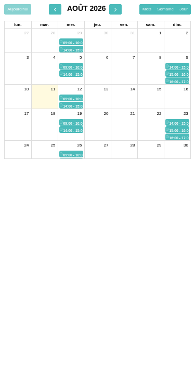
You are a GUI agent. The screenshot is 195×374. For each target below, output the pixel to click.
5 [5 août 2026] (81, 57)
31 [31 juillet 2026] (133, 33)
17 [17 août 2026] (26, 113)
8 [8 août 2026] (160, 57)
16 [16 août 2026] (186, 89)
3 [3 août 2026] (28, 57)
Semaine (165, 9)
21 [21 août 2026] (133, 113)
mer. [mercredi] (71, 24)
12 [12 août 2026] (79, 89)
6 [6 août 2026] (107, 57)
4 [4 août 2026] (54, 57)
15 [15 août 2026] (159, 89)
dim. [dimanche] (177, 24)
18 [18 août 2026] (53, 113)
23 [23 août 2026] (186, 113)
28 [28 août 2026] (133, 145)
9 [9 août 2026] (187, 57)
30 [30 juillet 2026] (106, 33)
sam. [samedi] (150, 24)
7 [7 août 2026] (134, 57)
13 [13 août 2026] (106, 89)
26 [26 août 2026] (79, 145)
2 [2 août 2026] (187, 33)
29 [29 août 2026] (159, 145)
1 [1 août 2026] (160, 33)
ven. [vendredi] (124, 24)
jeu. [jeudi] (97, 24)
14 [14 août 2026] (133, 89)
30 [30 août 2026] (186, 145)
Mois (146, 9)
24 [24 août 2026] (26, 145)
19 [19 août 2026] (79, 113)
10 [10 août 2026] (26, 89)
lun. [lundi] (17, 24)
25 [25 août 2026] (53, 145)
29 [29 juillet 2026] (79, 33)
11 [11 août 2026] (53, 89)
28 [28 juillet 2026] (53, 33)
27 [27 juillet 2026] (26, 33)
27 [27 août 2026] (106, 145)
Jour (183, 9)
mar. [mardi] (44, 24)
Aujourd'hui (17, 9)
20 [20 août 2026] (106, 113)
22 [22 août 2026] (159, 113)
